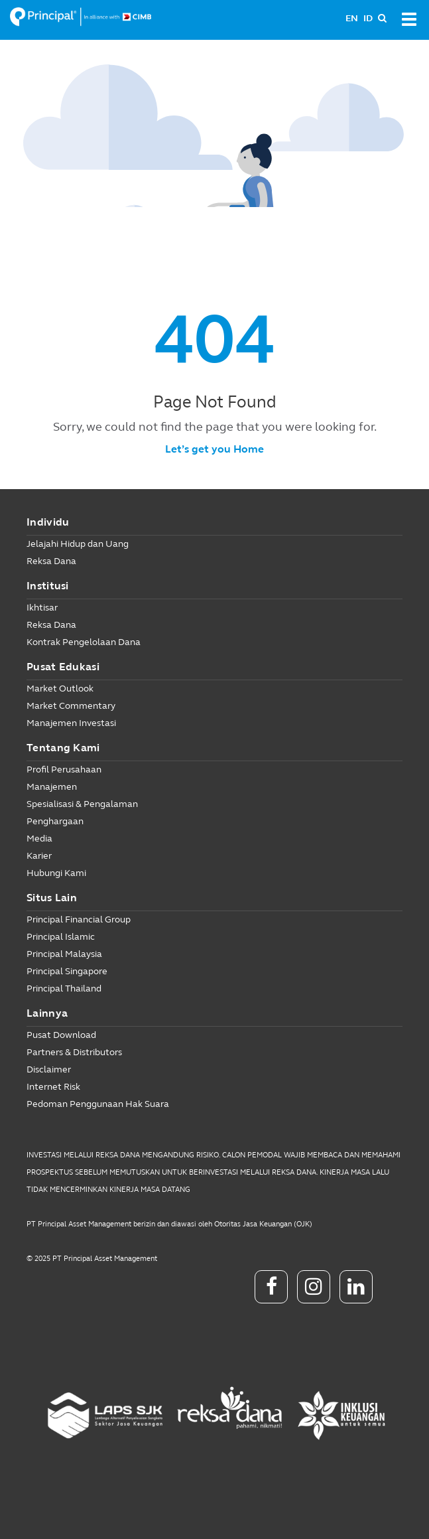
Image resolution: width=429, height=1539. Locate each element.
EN (351, 18)
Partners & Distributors (74, 1052)
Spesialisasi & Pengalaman (82, 804)
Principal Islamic (61, 936)
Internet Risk (53, 1086)
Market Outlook (60, 688)
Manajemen (52, 786)
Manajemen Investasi (71, 723)
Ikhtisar (42, 607)
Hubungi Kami (56, 873)
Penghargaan (55, 821)
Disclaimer (49, 1069)
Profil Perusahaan (64, 769)
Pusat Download (61, 1035)
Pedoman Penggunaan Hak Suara (98, 1104)
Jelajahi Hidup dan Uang (78, 544)
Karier (39, 855)
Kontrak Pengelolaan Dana (84, 642)
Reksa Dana (51, 561)
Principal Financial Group (79, 919)
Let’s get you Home (214, 449)
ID (368, 18)
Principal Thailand (64, 988)
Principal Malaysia (64, 954)
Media (39, 838)
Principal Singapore (67, 971)
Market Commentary (71, 705)
